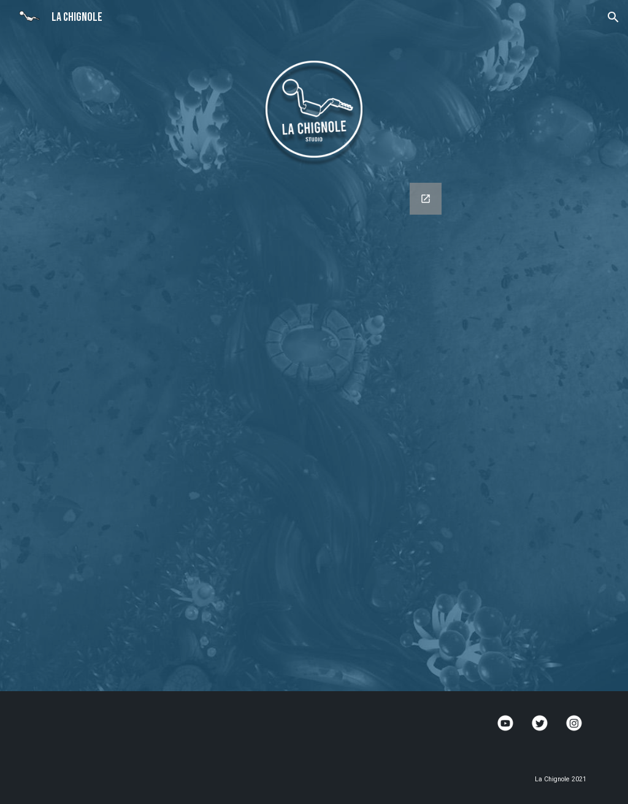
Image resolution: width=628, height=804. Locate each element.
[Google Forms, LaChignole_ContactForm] (314, 429)
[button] (613, 17)
